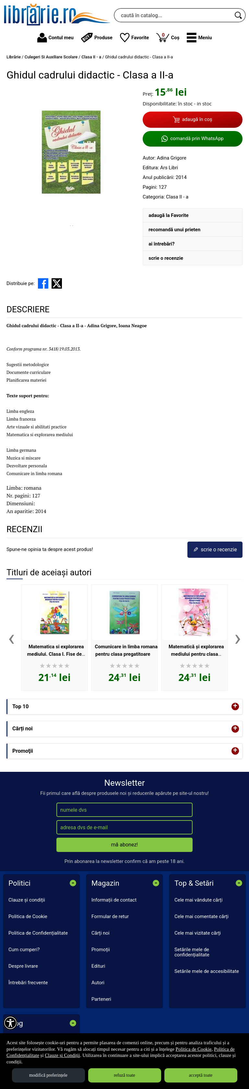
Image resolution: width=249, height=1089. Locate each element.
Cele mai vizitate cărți (197, 933)
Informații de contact (113, 900)
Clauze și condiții (26, 900)
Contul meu (55, 37)
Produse (97, 37)
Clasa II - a (177, 197)
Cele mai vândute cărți (198, 900)
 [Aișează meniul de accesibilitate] (10, 1023)
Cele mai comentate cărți (201, 916)
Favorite (134, 37)
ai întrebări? (161, 244)
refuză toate (124, 1075)
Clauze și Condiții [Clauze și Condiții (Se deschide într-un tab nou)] (62, 1055)
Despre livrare (23, 966)
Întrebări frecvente (28, 983)
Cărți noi (100, 933)
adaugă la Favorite (168, 215)
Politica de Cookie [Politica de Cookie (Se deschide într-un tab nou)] (194, 1049)
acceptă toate (201, 1075)
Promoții (100, 949)
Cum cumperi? (24, 949)
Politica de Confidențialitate (38, 933)
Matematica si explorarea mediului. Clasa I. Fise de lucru (55, 654)
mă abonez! (124, 845)
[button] (199, 37)
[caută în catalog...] (172, 15)
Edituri (98, 966)
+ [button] (235, 706)
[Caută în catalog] (238, 15)
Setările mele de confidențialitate (191, 952)
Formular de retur (110, 916)
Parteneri (101, 999)
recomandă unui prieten (174, 230)
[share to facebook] (43, 283)
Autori (97, 983)
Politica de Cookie (27, 916)
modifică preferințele (48, 1075)
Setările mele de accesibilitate (206, 971)
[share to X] (57, 283)
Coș (167, 37)
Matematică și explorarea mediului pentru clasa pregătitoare (196, 654)
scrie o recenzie (165, 258)
